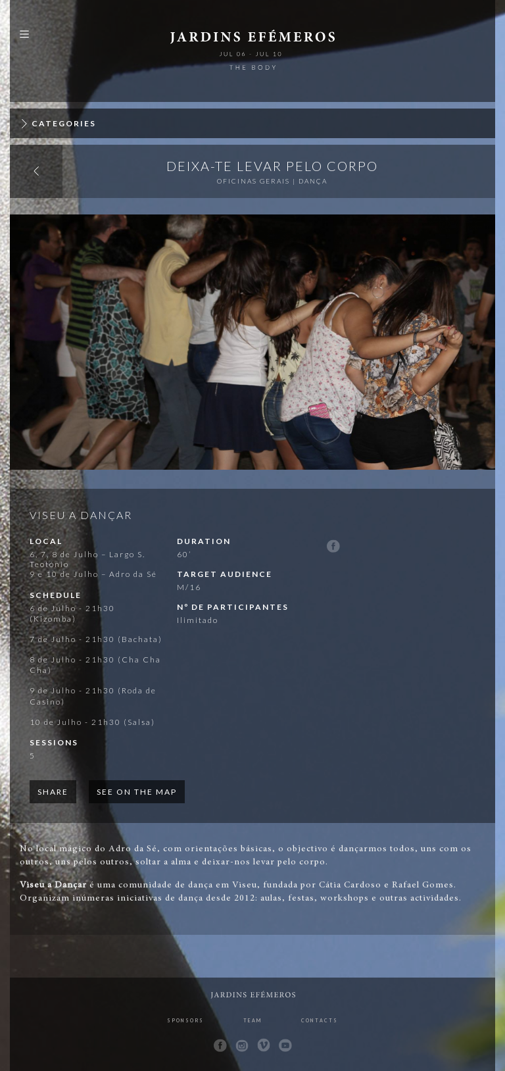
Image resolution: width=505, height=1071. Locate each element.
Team (252, 1020)
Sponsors (185, 1020)
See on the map (137, 792)
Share (52, 792)
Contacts (319, 1020)
